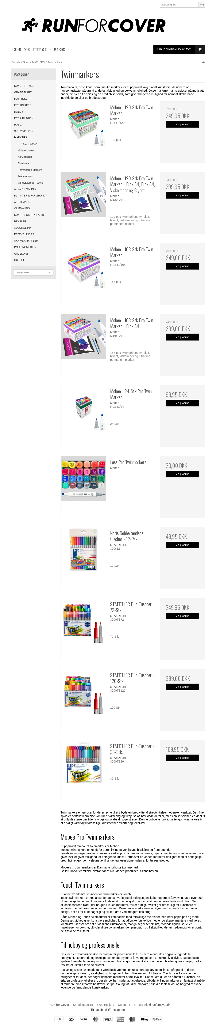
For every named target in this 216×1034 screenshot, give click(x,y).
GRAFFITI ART (23, 92)
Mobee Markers (27, 150)
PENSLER (20, 221)
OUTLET (19, 260)
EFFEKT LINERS (24, 234)
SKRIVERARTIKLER (26, 240)
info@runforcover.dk (157, 1004)
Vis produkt (182, 124)
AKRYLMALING (23, 202)
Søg (202, 4)
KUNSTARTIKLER (24, 85)
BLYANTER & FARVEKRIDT (30, 195)
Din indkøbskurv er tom (181, 49)
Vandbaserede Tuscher (31, 182)
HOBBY (18, 111)
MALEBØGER (22, 99)
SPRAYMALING (23, 131)
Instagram (116, 1009)
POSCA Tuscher (27, 144)
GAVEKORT (21, 253)
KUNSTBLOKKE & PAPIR (29, 215)
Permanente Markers (30, 169)
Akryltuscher (25, 156)
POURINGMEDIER (25, 247)
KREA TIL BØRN (24, 118)
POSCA (18, 124)
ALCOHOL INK (22, 227)
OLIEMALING (22, 208)
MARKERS (20, 137)
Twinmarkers (25, 176)
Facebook (99, 1009)
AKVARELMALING (25, 189)
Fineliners (23, 163)
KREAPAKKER (22, 105)
